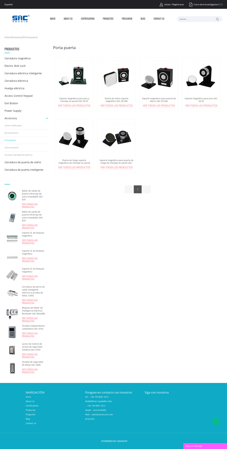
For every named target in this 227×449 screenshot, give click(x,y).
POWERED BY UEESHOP (114, 441)
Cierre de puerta (12, 147)
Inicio (52, 19)
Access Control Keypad (19, 95)
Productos (108, 19)
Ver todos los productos (30, 205)
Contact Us (159, 19)
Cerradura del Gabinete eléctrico (19, 155)
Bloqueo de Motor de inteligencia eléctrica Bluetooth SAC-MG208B (33, 310)
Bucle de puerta (11, 133)
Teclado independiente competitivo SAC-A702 (33, 327)
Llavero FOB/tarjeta (13, 125)
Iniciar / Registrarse (174, 4)
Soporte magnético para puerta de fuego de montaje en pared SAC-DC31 (116, 163)
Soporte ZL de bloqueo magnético (33, 234)
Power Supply (13, 110)
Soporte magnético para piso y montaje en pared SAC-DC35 (74, 99)
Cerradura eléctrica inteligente (23, 73)
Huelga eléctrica (14, 88)
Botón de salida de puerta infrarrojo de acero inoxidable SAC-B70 (32, 195)
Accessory (16, 37)
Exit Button (11, 103)
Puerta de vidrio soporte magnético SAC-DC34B (116, 99)
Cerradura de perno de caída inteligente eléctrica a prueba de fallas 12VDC (33, 291)
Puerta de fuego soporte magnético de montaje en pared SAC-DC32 (74, 163)
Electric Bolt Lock (15, 66)
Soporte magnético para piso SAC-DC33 (201, 99)
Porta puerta (30, 37)
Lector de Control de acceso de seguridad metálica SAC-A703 (32, 346)
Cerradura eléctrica (16, 80)
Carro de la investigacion (206, 4)
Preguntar (127, 19)
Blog (143, 19)
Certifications (88, 19)
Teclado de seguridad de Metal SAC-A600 (32, 363)
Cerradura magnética (18, 58)
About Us (68, 19)
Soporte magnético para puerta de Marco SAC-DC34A (159, 99)
